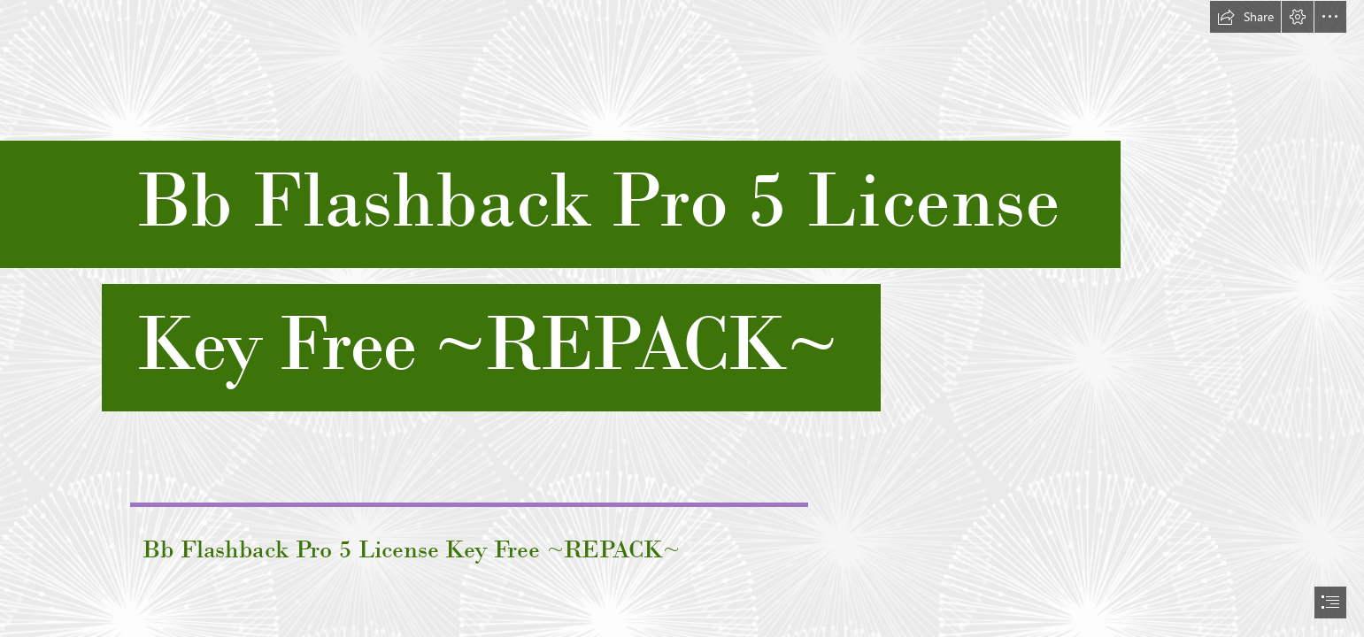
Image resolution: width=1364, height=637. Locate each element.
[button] (1245, 17)
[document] (682, 318)
